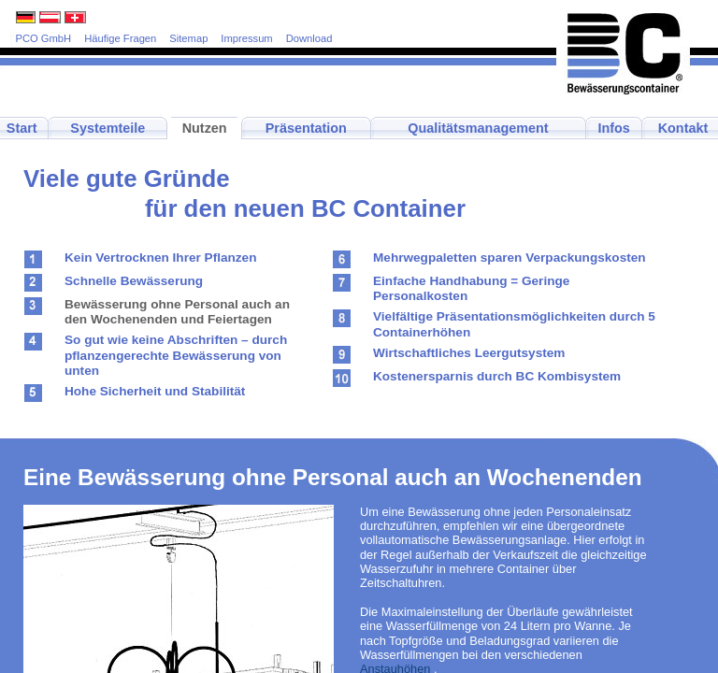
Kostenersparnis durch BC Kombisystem (497, 376)
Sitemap (188, 38)
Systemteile (107, 128)
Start (22, 128)
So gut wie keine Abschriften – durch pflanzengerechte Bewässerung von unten (176, 355)
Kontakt (683, 128)
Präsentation (306, 128)
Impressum (246, 38)
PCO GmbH (44, 38)
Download (309, 38)
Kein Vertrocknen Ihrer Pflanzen (160, 258)
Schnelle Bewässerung (134, 281)
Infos (613, 128)
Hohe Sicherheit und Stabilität (155, 391)
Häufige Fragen (120, 38)
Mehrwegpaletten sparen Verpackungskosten (509, 258)
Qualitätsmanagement (478, 128)
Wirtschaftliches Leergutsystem (469, 353)
